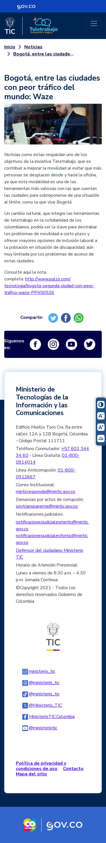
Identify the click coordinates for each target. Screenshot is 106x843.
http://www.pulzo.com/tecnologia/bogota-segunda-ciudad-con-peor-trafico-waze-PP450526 (49, 286)
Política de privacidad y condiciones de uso (41, 766)
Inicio (9, 47)
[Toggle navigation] (94, 23)
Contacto (73, 769)
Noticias (33, 47)
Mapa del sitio (31, 774)
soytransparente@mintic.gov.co (47, 506)
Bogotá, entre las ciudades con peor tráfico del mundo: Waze (44, 54)
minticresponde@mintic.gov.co (45, 491)
